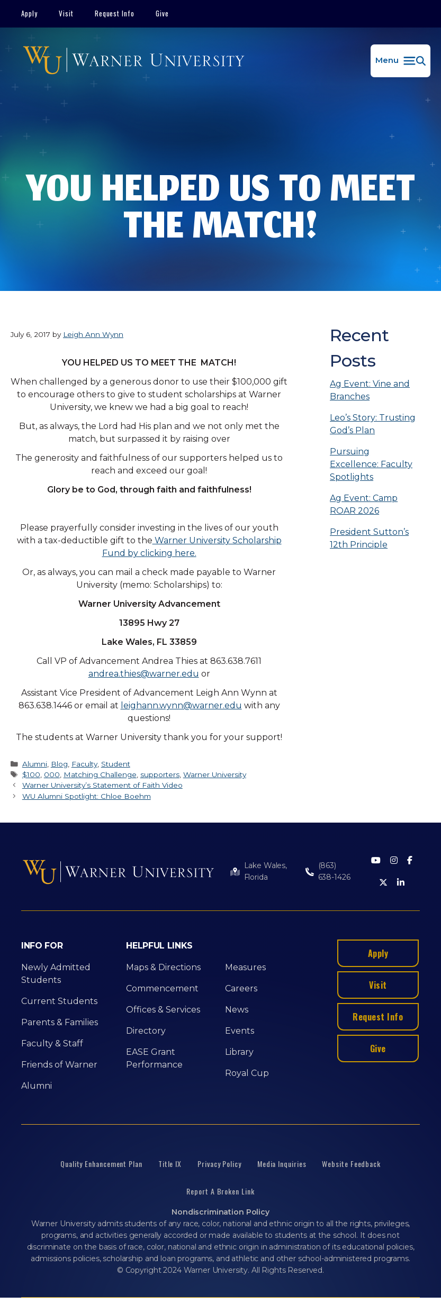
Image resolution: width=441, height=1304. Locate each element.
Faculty (84, 764)
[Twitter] (383, 883)
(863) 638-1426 (334, 871)
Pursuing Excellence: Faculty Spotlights (371, 464)
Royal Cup (247, 1073)
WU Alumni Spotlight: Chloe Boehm (86, 796)
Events (239, 1031)
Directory (146, 1031)
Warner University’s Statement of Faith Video (102, 785)
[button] (400, 60)
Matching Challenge (100, 774)
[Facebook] (409, 861)
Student (115, 764)
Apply (29, 13)
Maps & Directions (163, 967)
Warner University (214, 774)
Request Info (115, 13)
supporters (159, 774)
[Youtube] (376, 861)
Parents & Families (59, 1022)
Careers (241, 988)
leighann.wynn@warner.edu (181, 705)
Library (239, 1052)
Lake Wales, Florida (265, 871)
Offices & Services (163, 1010)
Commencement (162, 988)
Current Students (59, 1001)
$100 (31, 774)
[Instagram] (394, 861)
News (236, 1010)
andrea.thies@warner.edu (143, 674)
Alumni (34, 764)
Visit (66, 13)
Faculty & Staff (52, 1043)
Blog (59, 764)
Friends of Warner (59, 1065)
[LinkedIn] (400, 883)
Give (162, 13)
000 (52, 774)
